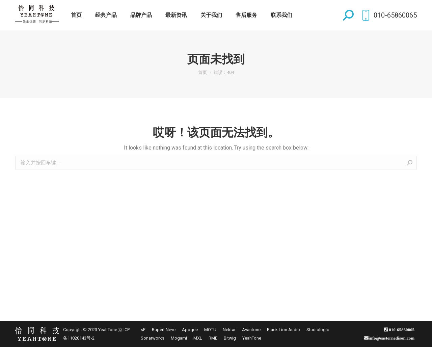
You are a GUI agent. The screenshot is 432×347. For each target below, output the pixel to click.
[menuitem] (76, 15)
